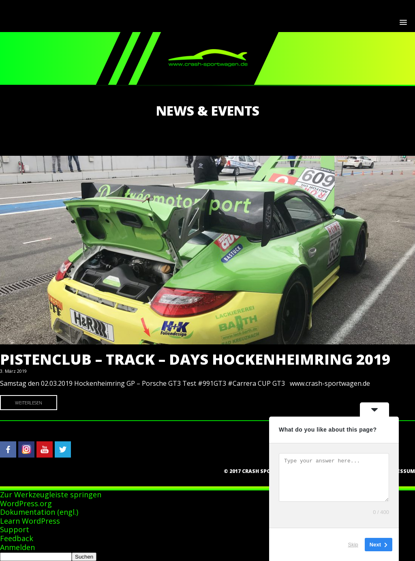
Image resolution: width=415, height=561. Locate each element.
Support (14, 529)
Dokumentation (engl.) (39, 512)
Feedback (16, 538)
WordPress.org (26, 503)
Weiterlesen (28, 403)
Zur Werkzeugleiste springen (50, 494)
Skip (353, 545)
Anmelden (17, 547)
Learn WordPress (30, 521)
